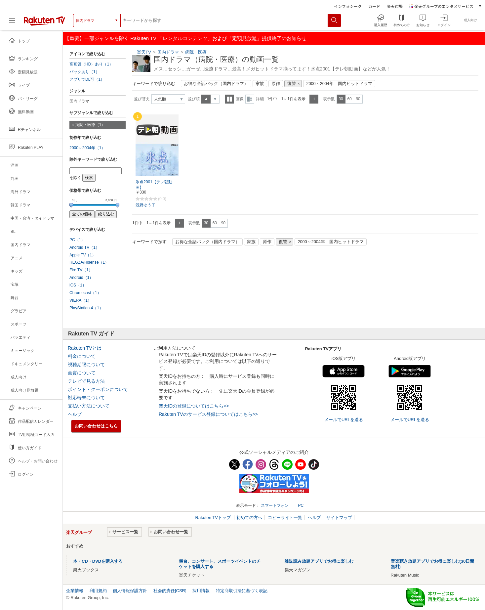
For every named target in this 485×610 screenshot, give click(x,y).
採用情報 (201, 590)
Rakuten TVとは (84, 348)
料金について (82, 356)
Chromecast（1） (85, 292)
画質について (82, 372)
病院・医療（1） (90, 124)
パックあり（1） (84, 71)
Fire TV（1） (81, 270)
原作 (275, 83)
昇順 (206, 99)
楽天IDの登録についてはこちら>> (194, 406)
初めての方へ (249, 517)
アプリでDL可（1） (86, 79)
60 (349, 99)
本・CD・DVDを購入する (98, 561)
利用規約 (98, 590)
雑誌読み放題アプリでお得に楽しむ (319, 561)
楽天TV (144, 52)
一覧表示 (229, 99)
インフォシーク (348, 6)
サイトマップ (339, 517)
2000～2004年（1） (87, 148)
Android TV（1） (84, 247)
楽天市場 (395, 6)
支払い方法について (88, 406)
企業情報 (74, 590)
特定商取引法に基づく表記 (241, 590)
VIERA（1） (80, 300)
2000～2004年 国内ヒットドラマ (339, 83)
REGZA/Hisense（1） (89, 262)
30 (341, 99)
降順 (215, 99)
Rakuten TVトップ (213, 517)
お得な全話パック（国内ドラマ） (216, 83)
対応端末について (86, 397)
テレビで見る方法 (86, 381)
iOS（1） (77, 285)
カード (374, 6)
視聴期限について (86, 364)
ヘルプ (75, 414)
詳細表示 (249, 99)
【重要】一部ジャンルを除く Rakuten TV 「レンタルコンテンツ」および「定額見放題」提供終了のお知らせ (185, 38)
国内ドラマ (168, 52)
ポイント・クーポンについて (98, 389)
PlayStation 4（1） (86, 308)
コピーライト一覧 (285, 517)
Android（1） (81, 277)
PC (300, 505)
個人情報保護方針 (130, 590)
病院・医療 (196, 52)
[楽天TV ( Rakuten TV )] (44, 20)
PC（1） (77, 240)
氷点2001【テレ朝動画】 (154, 185)
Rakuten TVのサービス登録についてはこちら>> (208, 414)
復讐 (291, 83)
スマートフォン (275, 505)
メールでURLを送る (343, 419)
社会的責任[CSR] (169, 590)
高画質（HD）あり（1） (91, 64)
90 (358, 99)
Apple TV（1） (82, 255)
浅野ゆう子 (145, 205)
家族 (260, 83)
